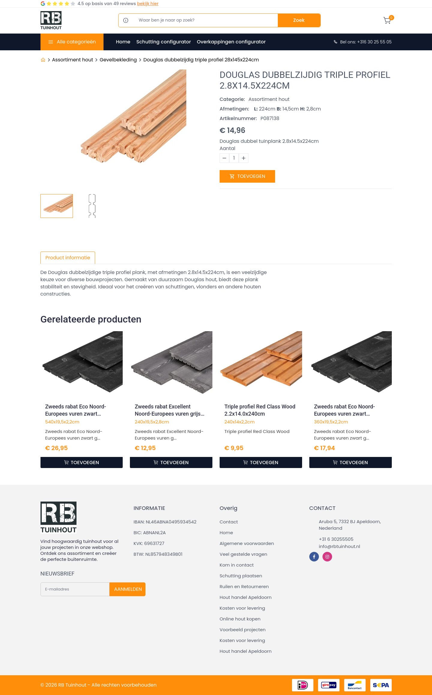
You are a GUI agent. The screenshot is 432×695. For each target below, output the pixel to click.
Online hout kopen (240, 619)
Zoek (299, 20)
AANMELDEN (128, 589)
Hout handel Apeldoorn (246, 597)
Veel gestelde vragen (243, 554)
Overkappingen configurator (231, 41)
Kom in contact (237, 565)
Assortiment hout (72, 59)
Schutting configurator (163, 41)
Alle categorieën (76, 41)
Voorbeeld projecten (243, 629)
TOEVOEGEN (247, 176)
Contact (229, 522)
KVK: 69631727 (149, 543)
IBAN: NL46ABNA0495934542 (165, 522)
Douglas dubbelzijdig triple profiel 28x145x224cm (201, 59)
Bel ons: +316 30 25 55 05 (362, 42)
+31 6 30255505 (336, 539)
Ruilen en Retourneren (244, 586)
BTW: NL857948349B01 (158, 554)
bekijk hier (147, 4)
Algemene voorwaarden (247, 543)
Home (123, 41)
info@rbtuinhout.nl (339, 546)
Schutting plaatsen (241, 576)
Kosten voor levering (242, 608)
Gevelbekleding (118, 59)
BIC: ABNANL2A (150, 532)
